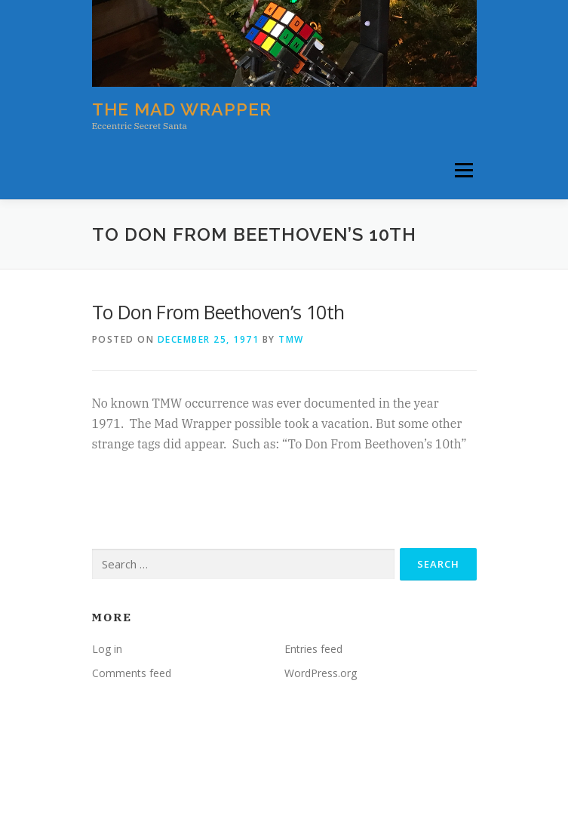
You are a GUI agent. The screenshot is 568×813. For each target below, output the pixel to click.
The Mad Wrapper (182, 109)
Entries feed (313, 649)
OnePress (318, 778)
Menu (462, 171)
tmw (291, 339)
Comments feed (131, 673)
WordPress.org (320, 673)
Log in (107, 649)
